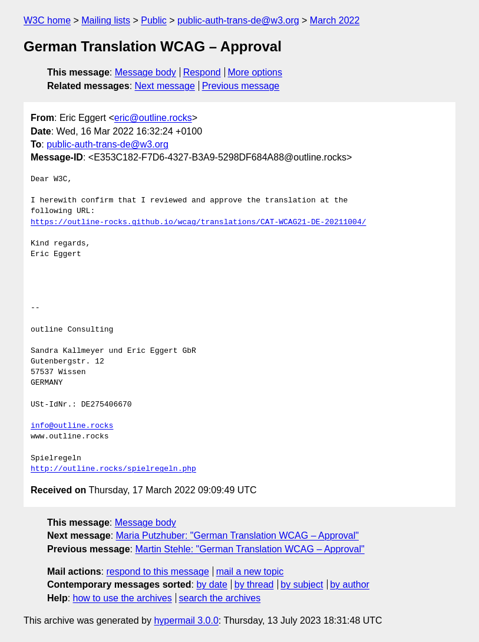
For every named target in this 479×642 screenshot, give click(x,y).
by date (211, 584)
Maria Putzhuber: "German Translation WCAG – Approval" (237, 535)
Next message (165, 86)
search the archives (220, 598)
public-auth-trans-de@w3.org (238, 20)
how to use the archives (122, 598)
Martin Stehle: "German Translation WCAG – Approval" (249, 549)
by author (349, 584)
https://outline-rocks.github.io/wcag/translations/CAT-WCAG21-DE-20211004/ (198, 222)
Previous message (241, 86)
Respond (202, 72)
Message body (145, 72)
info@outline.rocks (72, 426)
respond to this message (157, 571)
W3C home (47, 20)
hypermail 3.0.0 (186, 620)
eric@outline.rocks (153, 118)
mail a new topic (250, 571)
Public (154, 20)
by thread (254, 584)
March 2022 (335, 20)
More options (255, 72)
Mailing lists (105, 20)
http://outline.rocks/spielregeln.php (113, 469)
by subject (301, 584)
